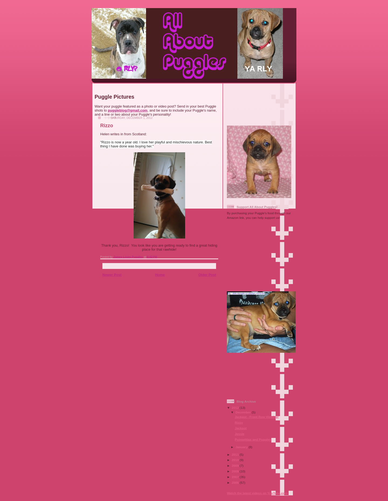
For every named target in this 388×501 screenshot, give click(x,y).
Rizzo (239, 422)
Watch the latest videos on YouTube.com (257, 493)
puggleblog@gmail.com (127, 110)
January (241, 447)
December (243, 412)
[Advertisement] (260, 102)
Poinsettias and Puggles (253, 439)
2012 (236, 407)
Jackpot (241, 428)
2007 (236, 477)
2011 (236, 454)
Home (160, 275)
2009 (236, 465)
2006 (236, 482)
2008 (236, 471)
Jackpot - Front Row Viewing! (257, 417)
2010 (236, 460)
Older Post (207, 275)
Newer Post (112, 275)
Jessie (239, 434)
